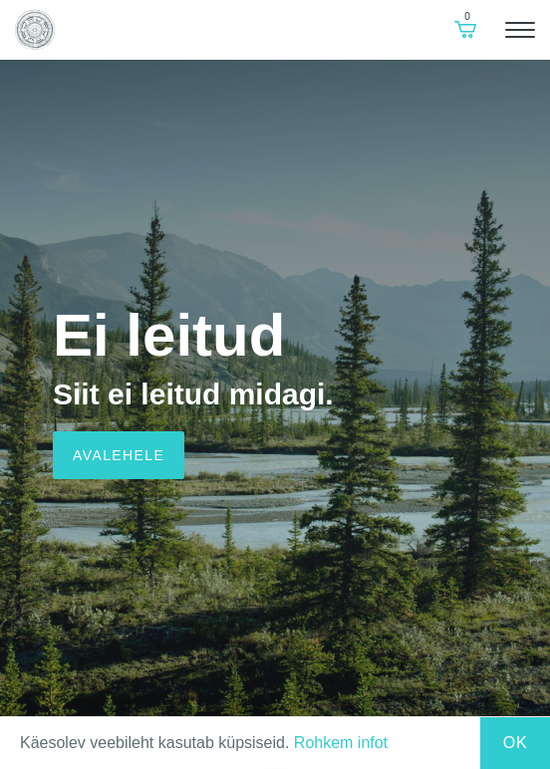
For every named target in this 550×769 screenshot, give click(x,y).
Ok (515, 742)
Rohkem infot (341, 742)
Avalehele (118, 455)
